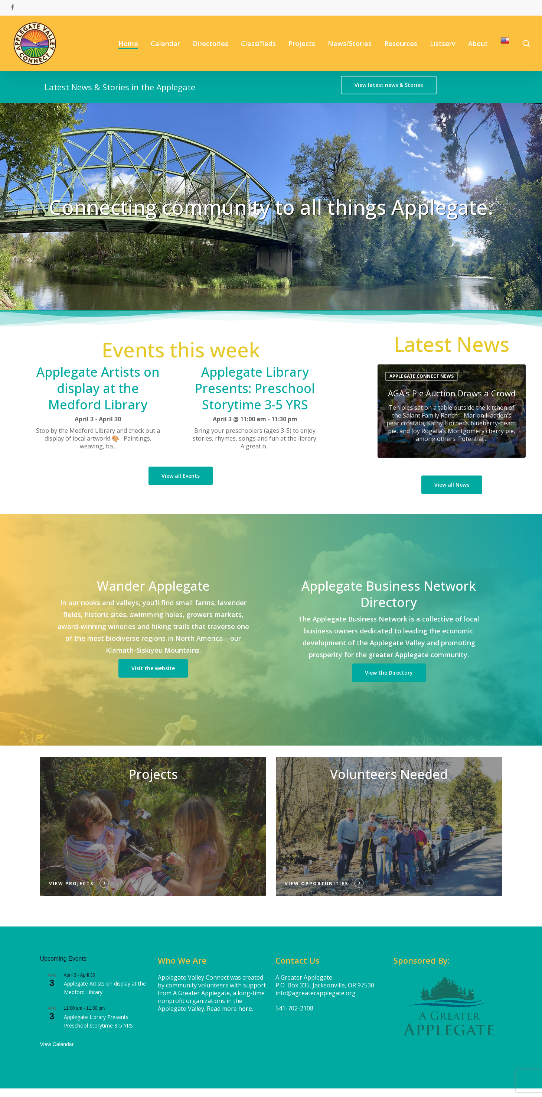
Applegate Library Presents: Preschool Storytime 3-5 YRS (255, 388)
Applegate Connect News (421, 376)
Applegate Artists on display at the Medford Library (98, 388)
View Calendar (57, 1044)
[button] (389, 85)
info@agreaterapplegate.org (315, 993)
